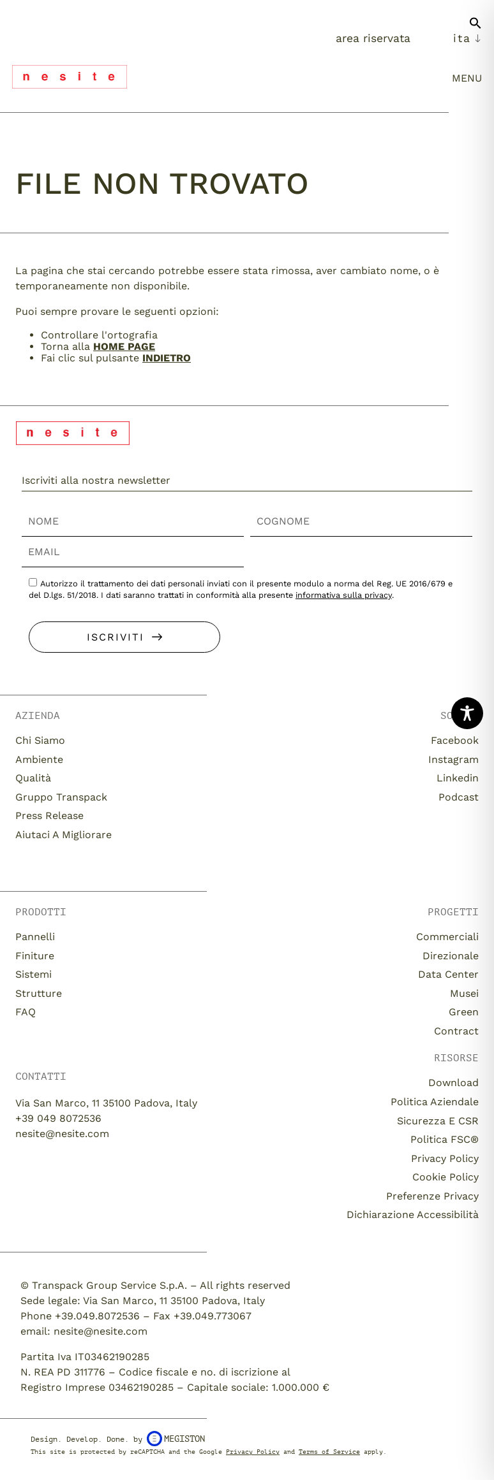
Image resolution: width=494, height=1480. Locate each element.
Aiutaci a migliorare (63, 835)
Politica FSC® (444, 1139)
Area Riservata (373, 38)
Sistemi (33, 974)
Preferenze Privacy (432, 1196)
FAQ (25, 1012)
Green (464, 1012)
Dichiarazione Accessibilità (413, 1214)
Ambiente (39, 759)
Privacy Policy (445, 1158)
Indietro (166, 358)
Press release (49, 815)
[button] (475, 28)
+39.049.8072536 (97, 1316)
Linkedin (458, 778)
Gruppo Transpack (61, 797)
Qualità (33, 778)
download (453, 1083)
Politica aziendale (435, 1102)
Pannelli (35, 937)
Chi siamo (40, 740)
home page (124, 346)
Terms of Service (329, 1451)
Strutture (38, 993)
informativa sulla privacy (344, 595)
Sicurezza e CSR (438, 1121)
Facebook (455, 740)
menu (467, 78)
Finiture (34, 956)
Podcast (458, 797)
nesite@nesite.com (62, 1134)
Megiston (176, 1438)
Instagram (453, 759)
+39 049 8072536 (58, 1118)
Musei (464, 993)
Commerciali (447, 937)
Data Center (448, 974)
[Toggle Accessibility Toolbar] (467, 713)
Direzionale (451, 956)
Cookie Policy (445, 1177)
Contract (456, 1031)
